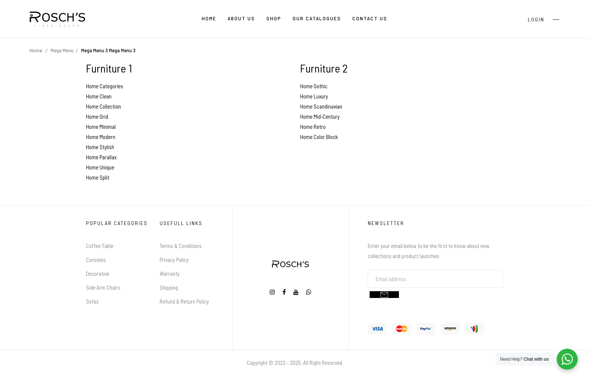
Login (536, 19)
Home (36, 50)
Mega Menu (62, 50)
